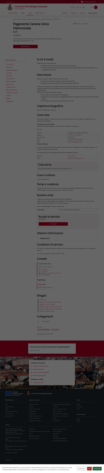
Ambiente (31, 407)
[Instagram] (83, 7)
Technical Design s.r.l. (15, 469)
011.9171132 (72, 135)
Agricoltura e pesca (33, 404)
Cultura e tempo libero (34, 418)
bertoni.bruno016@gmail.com (76, 158)
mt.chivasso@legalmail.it (75, 142)
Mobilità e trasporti (57, 411)
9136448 (78, 135)
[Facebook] (77, 7)
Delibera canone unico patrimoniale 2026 (51, 309)
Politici (6, 409)
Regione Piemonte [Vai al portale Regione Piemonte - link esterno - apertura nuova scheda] (10, 1)
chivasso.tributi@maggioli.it (75, 140)
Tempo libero (74, 13)
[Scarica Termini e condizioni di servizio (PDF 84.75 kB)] (50, 254)
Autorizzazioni (32, 414)
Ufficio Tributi (42, 284)
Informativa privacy (57, 431)
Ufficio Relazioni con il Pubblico (12, 437)
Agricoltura (64, 13)
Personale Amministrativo (11, 411)
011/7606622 (43, 271)
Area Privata (8, 460)
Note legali (55, 436)
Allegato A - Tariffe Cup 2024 (47, 304)
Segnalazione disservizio (35, 436)
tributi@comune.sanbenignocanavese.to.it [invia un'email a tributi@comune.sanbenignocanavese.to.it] (49, 273)
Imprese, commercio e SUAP (59, 409)
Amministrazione (13, 13)
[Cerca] (95, 7)
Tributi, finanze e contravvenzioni (61, 416)
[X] (80, 7)
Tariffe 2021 (43, 300)
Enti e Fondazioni (9, 414)
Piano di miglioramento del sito (60, 441)
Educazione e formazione (35, 421)
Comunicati (79, 407)
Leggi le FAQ (32, 429)
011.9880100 (42, 269)
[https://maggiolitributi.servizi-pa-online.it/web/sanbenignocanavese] (68, 321)
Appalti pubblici (32, 411)
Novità (23, 13)
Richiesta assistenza (34, 438)
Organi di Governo (9, 407)
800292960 (71, 137)
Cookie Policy (56, 434)
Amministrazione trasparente (60, 429)
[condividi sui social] (76, 23)
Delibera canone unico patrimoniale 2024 (51, 302)
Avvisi (78, 409)
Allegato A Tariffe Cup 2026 (47, 311)
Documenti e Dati (9, 416)
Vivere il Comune (39, 13)
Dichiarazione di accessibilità (59, 438)
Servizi (30, 13)
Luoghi (78, 419)
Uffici (6, 404)
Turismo (54, 418)
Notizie (78, 404)
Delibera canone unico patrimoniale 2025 (51, 306)
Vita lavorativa (56, 421)
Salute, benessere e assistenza (60, 414)
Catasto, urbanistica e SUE (35, 416)
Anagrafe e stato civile (34, 409)
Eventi (78, 421)
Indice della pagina (16, 60)
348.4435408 (72, 156)
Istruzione (82, 13)
